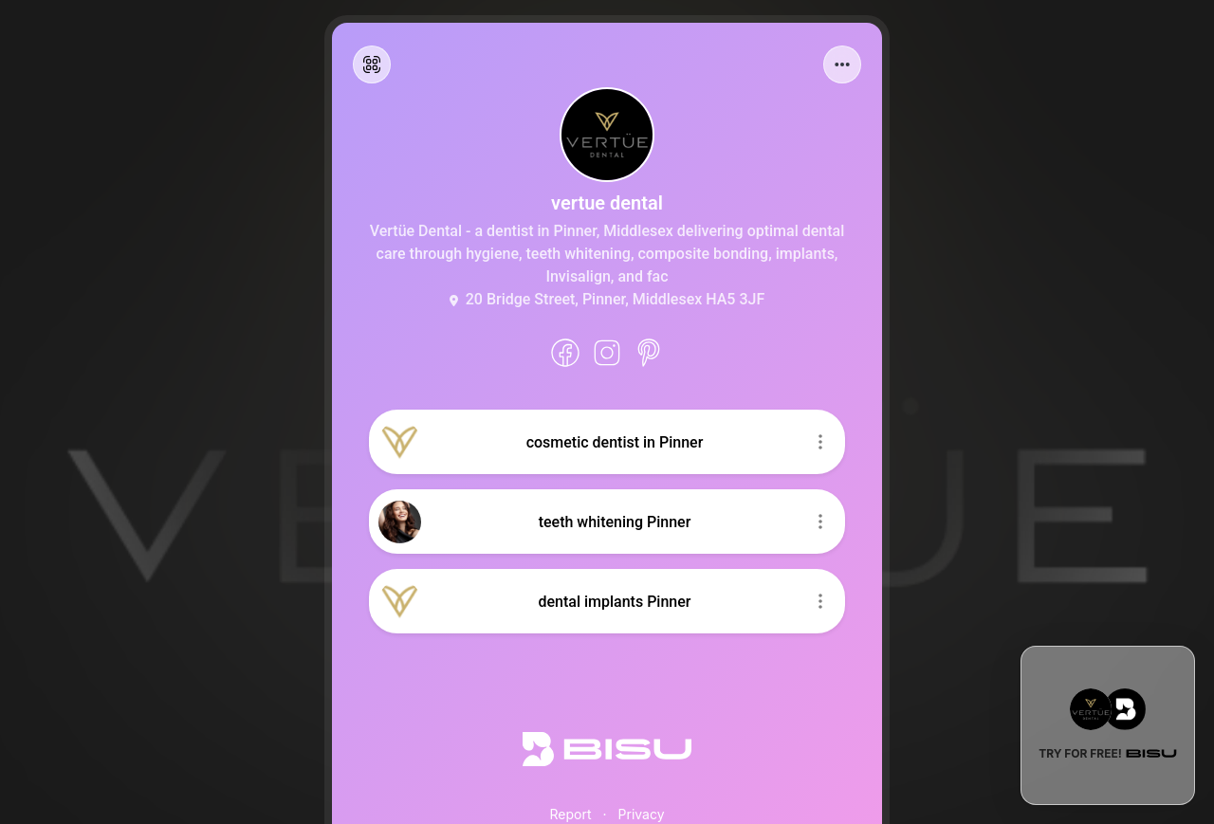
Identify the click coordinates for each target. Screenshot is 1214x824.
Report (570, 814)
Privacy (641, 814)
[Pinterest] (649, 353)
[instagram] (607, 353)
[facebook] (565, 353)
